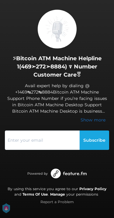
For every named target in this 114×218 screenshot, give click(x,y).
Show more (93, 120)
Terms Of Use (35, 194)
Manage (57, 194)
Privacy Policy (92, 189)
